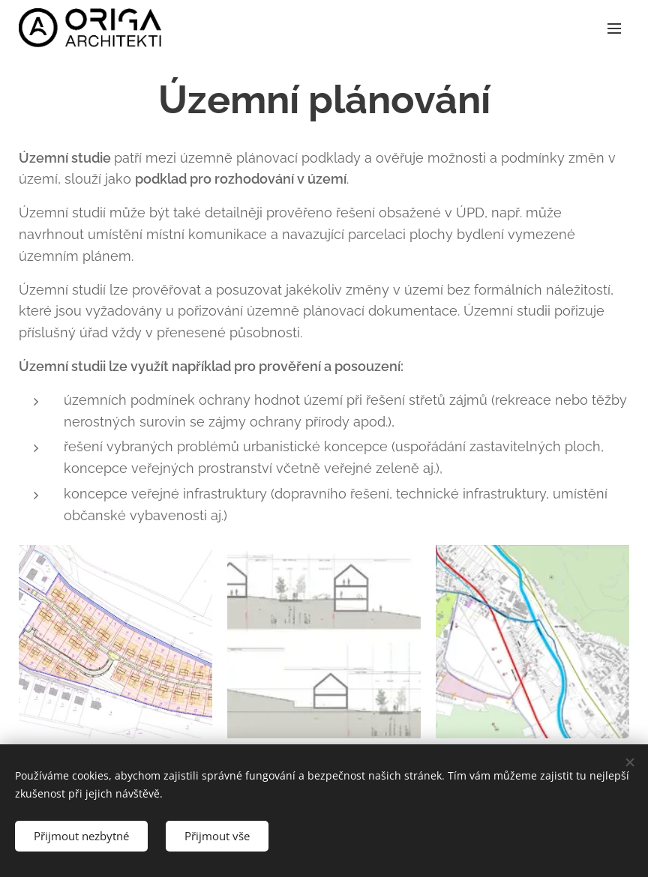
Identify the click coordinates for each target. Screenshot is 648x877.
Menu (614, 28)
